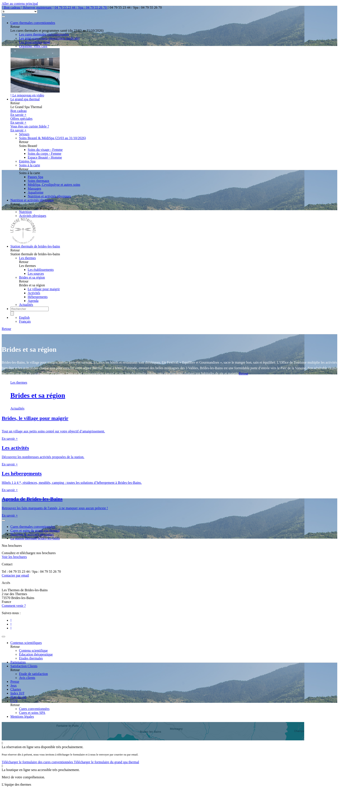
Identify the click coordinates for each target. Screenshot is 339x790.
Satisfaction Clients (23, 666)
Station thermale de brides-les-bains (35, 246)
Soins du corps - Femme (44, 153)
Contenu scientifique (33, 650)
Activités (34, 293)
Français (25, 321)
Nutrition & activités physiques (32, 534)
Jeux (13, 685)
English (24, 317)
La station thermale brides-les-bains (35, 538)
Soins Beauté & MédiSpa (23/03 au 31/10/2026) (52, 138)
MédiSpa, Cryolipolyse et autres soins (54, 184)
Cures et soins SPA (32, 712)
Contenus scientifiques (26, 643)
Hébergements (38, 297)
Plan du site (18, 697)
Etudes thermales (31, 658)
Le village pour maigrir (44, 289)
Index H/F (17, 693)
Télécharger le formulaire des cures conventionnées (38, 762)
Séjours (24, 134)
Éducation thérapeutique (36, 654)
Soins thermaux (38, 181)
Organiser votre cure (33, 46)
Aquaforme (35, 192)
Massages (34, 188)
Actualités (26, 304)
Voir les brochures (14, 557)
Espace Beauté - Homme (45, 157)
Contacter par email (15, 575)
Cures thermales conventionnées (32, 23)
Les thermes (27, 258)
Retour (6, 329)
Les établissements (41, 269)
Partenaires (18, 662)
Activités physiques (32, 216)
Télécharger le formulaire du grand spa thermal (106, 762)
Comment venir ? (14, 605)
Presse (14, 681)
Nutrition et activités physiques (49, 196)
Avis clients (27, 678)
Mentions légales (22, 716)
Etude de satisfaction (33, 674)
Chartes (15, 689)
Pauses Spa (35, 177)
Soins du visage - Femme (45, 149)
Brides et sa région (32, 277)
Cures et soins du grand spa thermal (35, 530)
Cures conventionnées (34, 709)
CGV (14, 701)
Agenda (33, 301)
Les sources (36, 273)
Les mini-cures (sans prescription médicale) (49, 38)
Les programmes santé (34, 42)
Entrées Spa (27, 161)
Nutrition (25, 212)
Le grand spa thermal (25, 99)
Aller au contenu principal (20, 3)
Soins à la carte (29, 165)
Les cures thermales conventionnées (44, 34)
